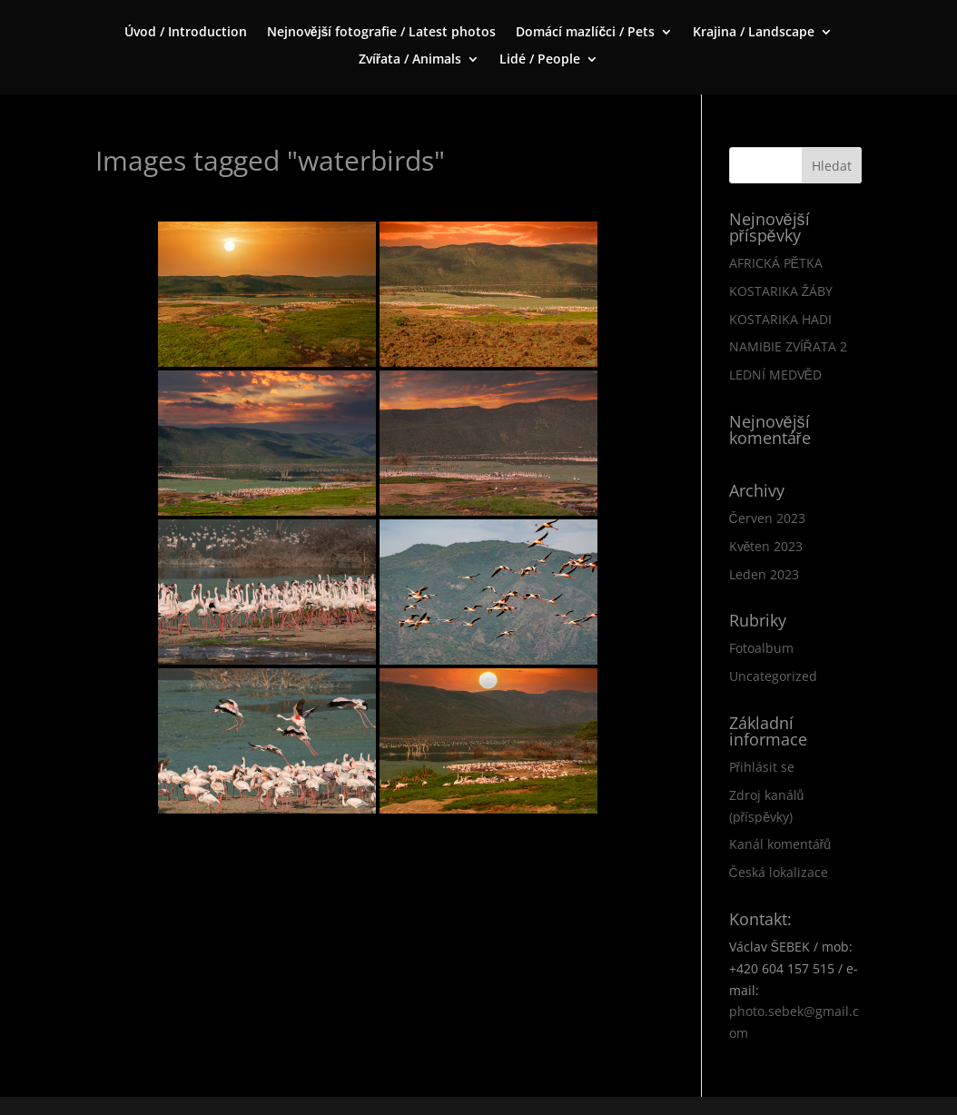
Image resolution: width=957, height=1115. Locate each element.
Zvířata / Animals (410, 60)
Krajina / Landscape (753, 32)
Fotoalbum (761, 647)
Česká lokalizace (778, 872)
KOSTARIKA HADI (780, 319)
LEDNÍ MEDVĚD (775, 374)
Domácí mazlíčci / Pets (585, 32)
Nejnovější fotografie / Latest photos (382, 32)
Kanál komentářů (780, 844)
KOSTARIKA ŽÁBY (781, 291)
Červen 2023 (767, 518)
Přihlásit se (762, 766)
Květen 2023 (766, 546)
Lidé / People (539, 60)
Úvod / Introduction (185, 32)
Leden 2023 (764, 574)
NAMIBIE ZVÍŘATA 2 (788, 346)
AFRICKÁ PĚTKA (776, 262)
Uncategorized (773, 676)
